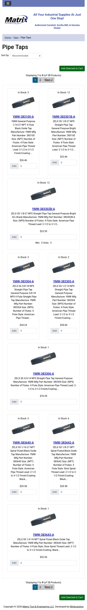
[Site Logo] (16, 20)
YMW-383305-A (63, 281)
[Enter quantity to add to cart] (27, 166)
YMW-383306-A (43, 373)
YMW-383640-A (23, 442)
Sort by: (5, 55)
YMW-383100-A (23, 116)
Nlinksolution (77, 606)
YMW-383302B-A (43, 209)
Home (8, 37)
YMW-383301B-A (63, 116)
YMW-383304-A (23, 281)
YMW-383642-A (63, 442)
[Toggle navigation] (8, 3)
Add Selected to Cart (72, 68)
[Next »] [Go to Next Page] (48, 80)
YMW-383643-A (43, 534)
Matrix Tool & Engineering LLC (38, 606)
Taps (15, 37)
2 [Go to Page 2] (40, 80)
